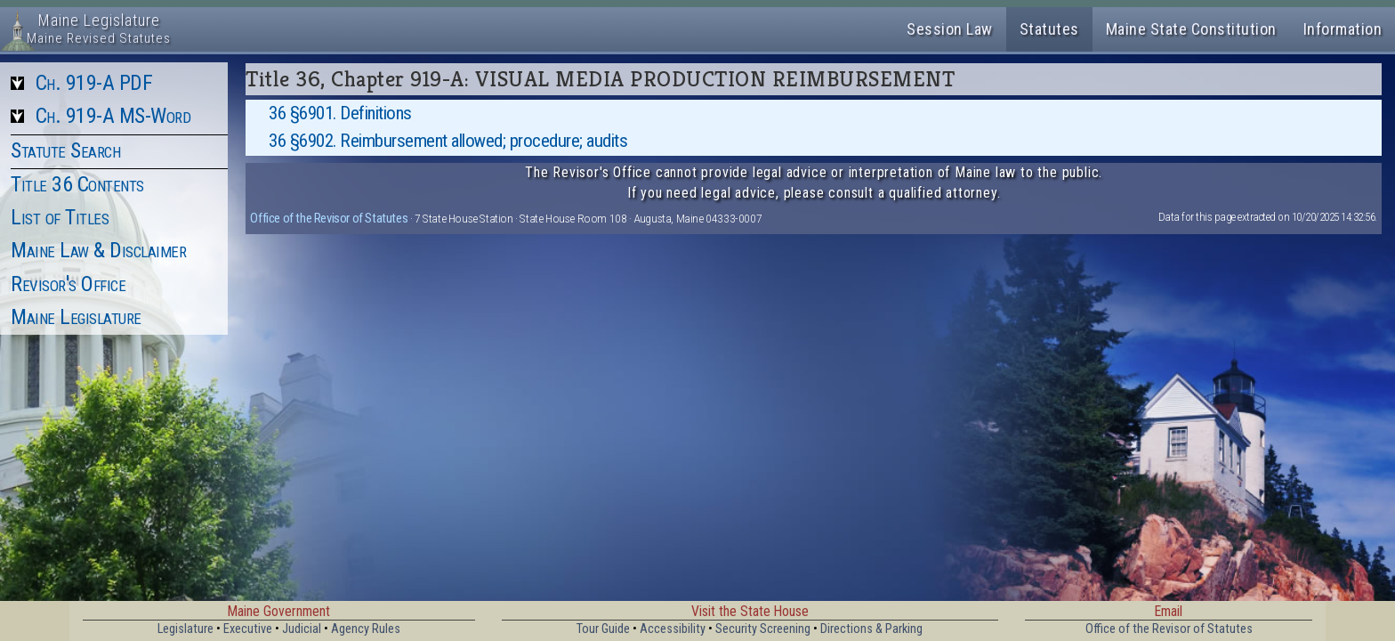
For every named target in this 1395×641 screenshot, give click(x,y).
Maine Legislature (76, 316)
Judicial (301, 629)
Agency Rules (365, 629)
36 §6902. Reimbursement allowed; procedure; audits (448, 140)
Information (1343, 29)
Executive (247, 629)
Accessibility (673, 629)
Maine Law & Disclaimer (98, 250)
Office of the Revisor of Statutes (328, 218)
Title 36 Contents (77, 184)
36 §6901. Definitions (340, 113)
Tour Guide (603, 629)
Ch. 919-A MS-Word (113, 115)
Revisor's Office (68, 284)
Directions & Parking (871, 629)
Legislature (185, 629)
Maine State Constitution (1191, 29)
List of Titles (60, 217)
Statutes (1049, 29)
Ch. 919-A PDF (94, 82)
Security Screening (762, 629)
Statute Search (65, 150)
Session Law (950, 29)
